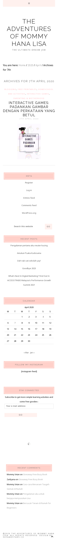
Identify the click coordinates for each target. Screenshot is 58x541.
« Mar (26, 352)
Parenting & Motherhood (29, 98)
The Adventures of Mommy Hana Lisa (29, 32)
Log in (29, 190)
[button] (29, 3)
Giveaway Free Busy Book (35, 474)
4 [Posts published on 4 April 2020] (43, 316)
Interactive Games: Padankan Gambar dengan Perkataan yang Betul (29, 109)
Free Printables (27, 89)
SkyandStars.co (13, 537)
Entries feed (29, 197)
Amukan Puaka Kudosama (29, 253)
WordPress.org (29, 213)
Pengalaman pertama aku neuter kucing (29, 245)
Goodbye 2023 (29, 268)
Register (29, 182)
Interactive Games (38, 94)
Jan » (32, 352)
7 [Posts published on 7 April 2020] (14, 322)
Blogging (10, 89)
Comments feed (29, 205)
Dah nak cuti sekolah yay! (29, 260)
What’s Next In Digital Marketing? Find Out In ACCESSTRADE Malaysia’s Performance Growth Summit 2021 (29, 280)
